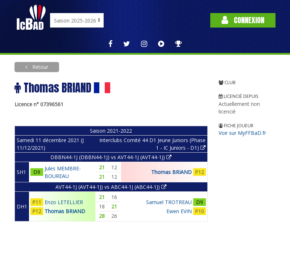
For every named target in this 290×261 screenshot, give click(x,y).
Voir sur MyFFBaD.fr (242, 132)
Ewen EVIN (179, 211)
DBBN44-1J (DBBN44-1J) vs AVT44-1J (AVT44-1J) (110, 157)
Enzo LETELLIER (64, 202)
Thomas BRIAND (171, 172)
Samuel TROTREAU (169, 202)
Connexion (242, 20)
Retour (39, 66)
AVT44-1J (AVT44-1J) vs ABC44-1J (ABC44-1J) (110, 186)
